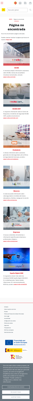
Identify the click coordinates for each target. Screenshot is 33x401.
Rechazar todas (16, 392)
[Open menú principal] (2, 2)
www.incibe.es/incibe (9, 77)
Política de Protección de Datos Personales (14, 314)
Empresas (16, 232)
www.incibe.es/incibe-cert (10, 118)
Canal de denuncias (8, 332)
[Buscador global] (17, 10)
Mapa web (9, 39)
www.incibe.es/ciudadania (10, 159)
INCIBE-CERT (16, 109)
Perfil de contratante (9, 330)
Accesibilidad (7, 318)
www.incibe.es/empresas (10, 241)
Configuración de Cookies (15, 387)
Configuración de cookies (10, 320)
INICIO (10, 19)
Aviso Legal (6, 316)
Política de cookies (8, 323)
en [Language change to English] (3, 9)
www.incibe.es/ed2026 (20, 284)
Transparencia (7, 327)
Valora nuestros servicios (10, 309)
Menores (16, 191)
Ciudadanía (16, 150)
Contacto (6, 307)
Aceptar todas (15, 397)
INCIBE (16, 68)
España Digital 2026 (16, 273)
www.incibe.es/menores (10, 200)
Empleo (6, 311)
